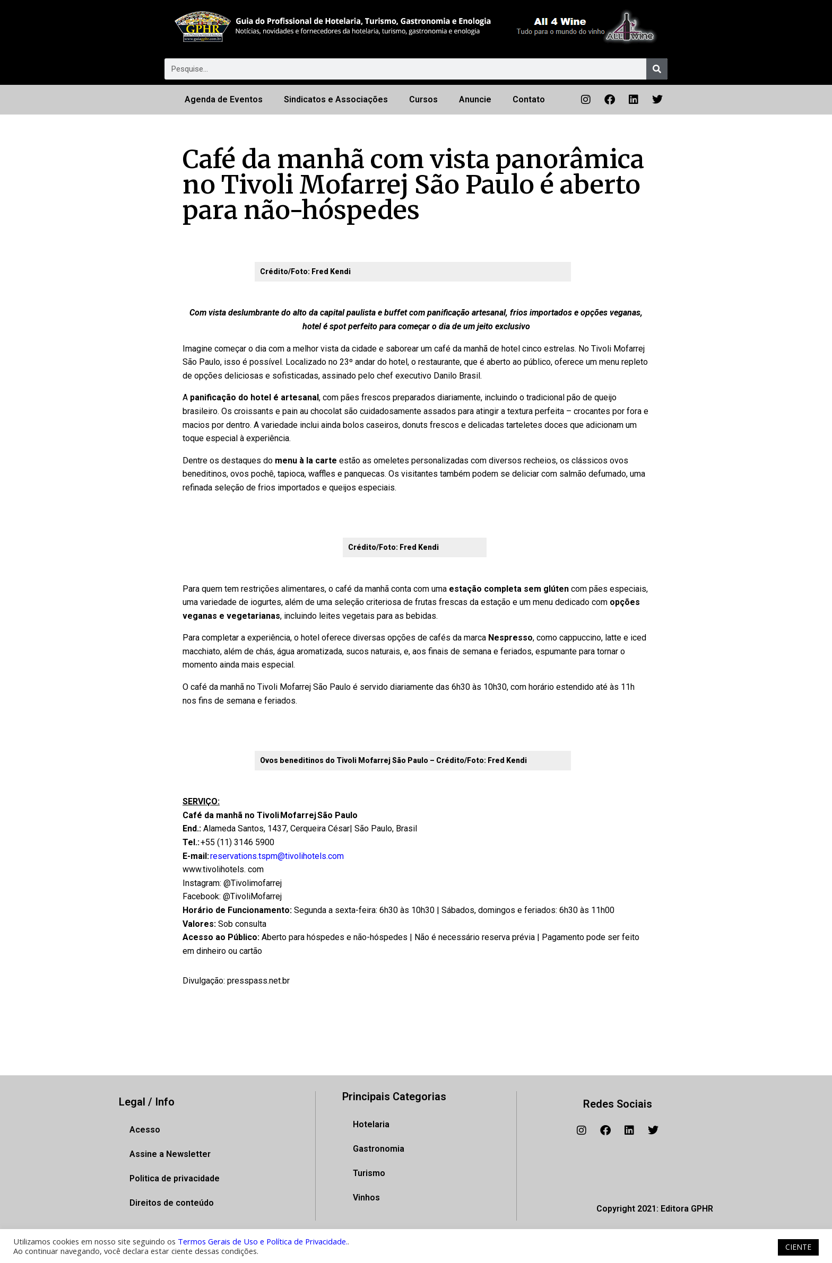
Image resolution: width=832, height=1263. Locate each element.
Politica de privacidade (174, 1178)
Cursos (423, 99)
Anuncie (475, 99)
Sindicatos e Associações (336, 99)
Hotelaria (371, 1124)
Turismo (369, 1173)
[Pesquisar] (657, 69)
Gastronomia (378, 1149)
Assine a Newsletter (170, 1154)
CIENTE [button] (798, 1247)
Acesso (144, 1130)
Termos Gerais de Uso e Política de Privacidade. (263, 1241)
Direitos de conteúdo (171, 1203)
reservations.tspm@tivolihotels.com (277, 856)
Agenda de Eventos (224, 99)
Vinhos (366, 1197)
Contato (529, 99)
